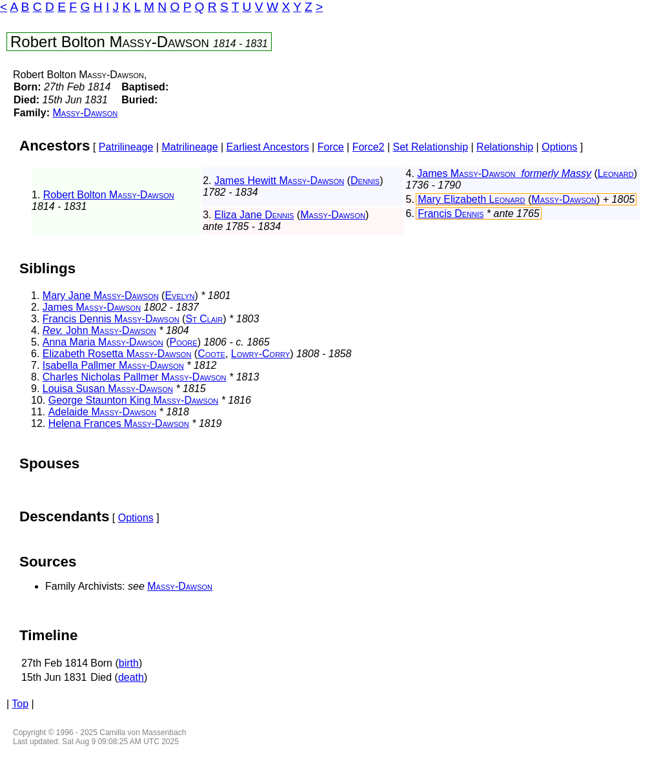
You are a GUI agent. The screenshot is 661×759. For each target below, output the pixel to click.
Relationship (504, 146)
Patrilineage (126, 146)
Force (331, 146)
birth (129, 663)
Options (559, 146)
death (131, 677)
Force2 (368, 146)
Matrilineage (189, 146)
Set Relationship (431, 146)
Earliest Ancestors (268, 146)
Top (20, 703)
